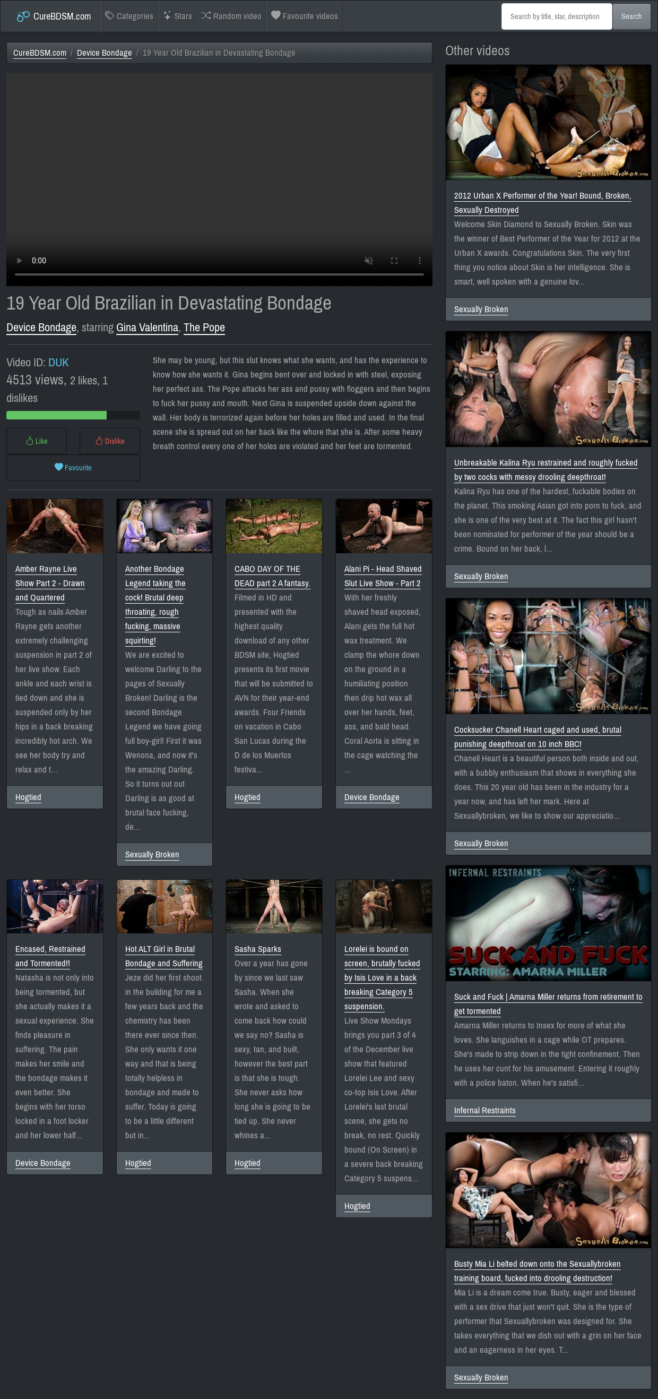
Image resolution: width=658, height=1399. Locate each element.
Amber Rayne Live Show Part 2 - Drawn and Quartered (50, 583)
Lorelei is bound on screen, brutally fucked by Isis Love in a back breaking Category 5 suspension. (382, 978)
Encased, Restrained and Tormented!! (50, 956)
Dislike (110, 441)
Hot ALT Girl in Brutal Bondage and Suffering (164, 956)
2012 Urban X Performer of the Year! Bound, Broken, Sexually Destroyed (542, 202)
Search (631, 16)
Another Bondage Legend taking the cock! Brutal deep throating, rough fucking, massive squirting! (155, 605)
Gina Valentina (147, 327)
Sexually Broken (152, 854)
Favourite (73, 467)
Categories (129, 16)
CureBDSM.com (53, 16)
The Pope (204, 327)
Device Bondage (104, 53)
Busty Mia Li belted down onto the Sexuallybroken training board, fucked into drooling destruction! (537, 1271)
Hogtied (28, 797)
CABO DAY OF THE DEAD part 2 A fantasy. (272, 576)
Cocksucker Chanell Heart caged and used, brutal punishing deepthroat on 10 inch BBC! (537, 737)
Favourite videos (304, 16)
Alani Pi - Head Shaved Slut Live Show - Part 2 (383, 576)
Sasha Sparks (258, 949)
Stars (177, 16)
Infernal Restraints (485, 1110)
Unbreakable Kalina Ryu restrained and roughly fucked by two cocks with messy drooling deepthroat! (546, 469)
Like (36, 441)
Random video (232, 16)
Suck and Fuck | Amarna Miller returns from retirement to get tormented (548, 1004)
